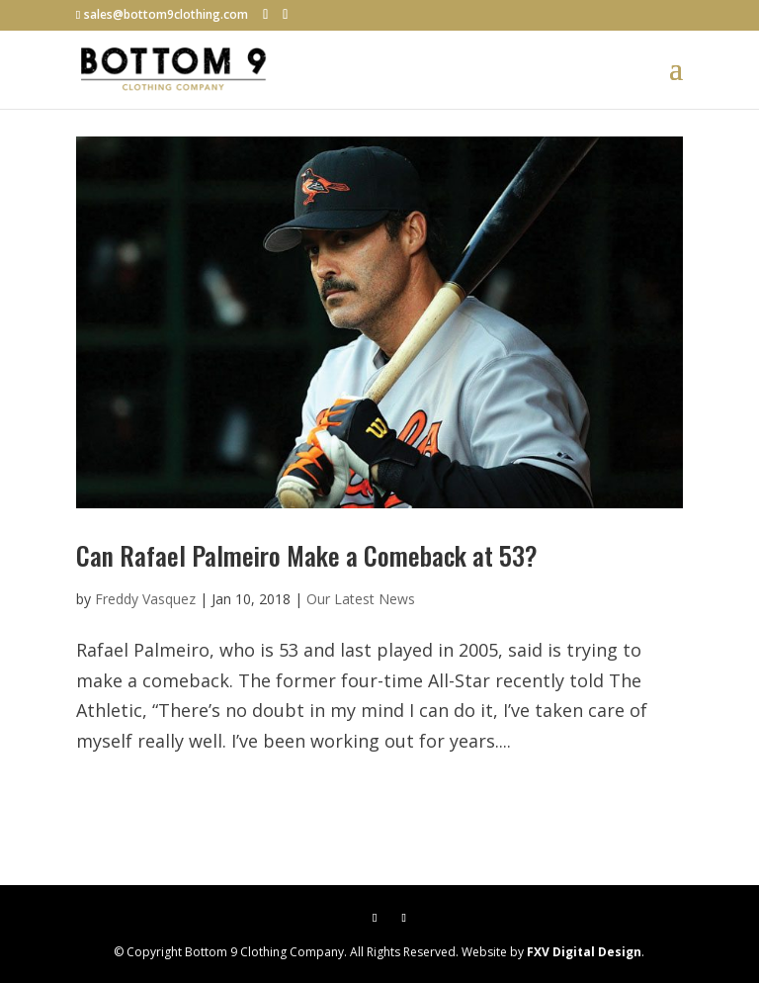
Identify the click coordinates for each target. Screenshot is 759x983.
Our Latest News (360, 598)
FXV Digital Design (584, 951)
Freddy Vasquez (145, 598)
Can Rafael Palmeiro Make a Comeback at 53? (307, 555)
